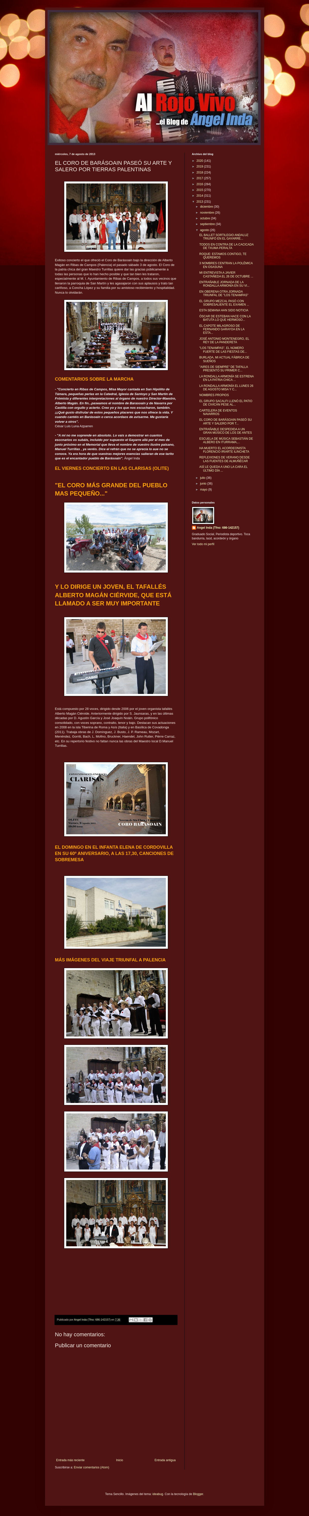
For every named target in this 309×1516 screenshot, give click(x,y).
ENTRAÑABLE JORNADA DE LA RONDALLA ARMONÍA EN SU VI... (224, 283)
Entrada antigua (165, 1460)
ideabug (157, 1494)
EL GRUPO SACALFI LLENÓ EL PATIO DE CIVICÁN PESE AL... (225, 402)
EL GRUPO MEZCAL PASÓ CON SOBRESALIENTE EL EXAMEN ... (224, 302)
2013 (200, 201)
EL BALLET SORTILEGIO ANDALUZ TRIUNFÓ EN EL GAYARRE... (223, 236)
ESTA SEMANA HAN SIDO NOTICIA (223, 310)
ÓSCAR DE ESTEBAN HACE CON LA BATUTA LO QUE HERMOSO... (224, 318)
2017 (200, 178)
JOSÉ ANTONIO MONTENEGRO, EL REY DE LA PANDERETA (224, 340)
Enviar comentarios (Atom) (91, 1467)
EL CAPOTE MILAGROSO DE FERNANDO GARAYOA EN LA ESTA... (221, 329)
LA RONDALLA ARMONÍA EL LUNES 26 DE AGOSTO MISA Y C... (226, 387)
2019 (200, 166)
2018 (200, 172)
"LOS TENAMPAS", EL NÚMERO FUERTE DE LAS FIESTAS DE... (223, 349)
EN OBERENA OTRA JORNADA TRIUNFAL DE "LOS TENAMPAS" (223, 293)
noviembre (207, 212)
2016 (200, 184)
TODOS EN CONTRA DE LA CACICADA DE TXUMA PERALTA (226, 246)
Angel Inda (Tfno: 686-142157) (218, 527)
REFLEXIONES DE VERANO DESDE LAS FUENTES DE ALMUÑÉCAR (224, 459)
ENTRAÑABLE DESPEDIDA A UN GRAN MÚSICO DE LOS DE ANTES (225, 430)
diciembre (207, 206)
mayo (204, 489)
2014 (200, 195)
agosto (205, 230)
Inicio (119, 1460)
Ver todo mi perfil (203, 544)
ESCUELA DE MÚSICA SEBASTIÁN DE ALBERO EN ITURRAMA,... (226, 440)
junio (203, 483)
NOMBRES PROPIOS (214, 395)
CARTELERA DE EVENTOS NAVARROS (218, 412)
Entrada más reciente (70, 1460)
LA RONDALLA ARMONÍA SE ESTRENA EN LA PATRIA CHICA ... (226, 378)
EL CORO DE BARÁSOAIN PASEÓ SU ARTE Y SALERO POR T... (225, 421)
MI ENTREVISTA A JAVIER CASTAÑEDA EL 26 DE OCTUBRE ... (226, 274)
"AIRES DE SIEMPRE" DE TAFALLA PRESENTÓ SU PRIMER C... (223, 368)
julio (203, 478)
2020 (200, 161)
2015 (200, 190)
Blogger (198, 1494)
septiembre (208, 224)
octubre (205, 218)
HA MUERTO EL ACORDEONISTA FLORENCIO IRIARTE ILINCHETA (224, 449)
